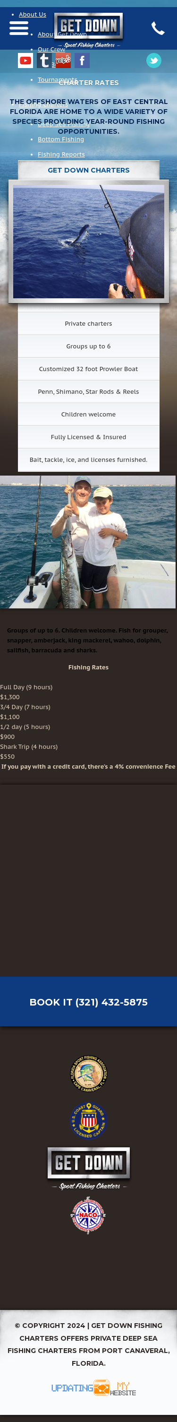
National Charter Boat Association (88, 1215)
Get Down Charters (88, 46)
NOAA (88, 1262)
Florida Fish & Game (88, 1073)
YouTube (25, 60)
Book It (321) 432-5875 (88, 1002)
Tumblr (44, 60)
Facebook (82, 60)
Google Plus (153, 60)
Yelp (63, 60)
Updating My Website (89, 1387)
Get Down (88, 1168)
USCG (88, 1121)
